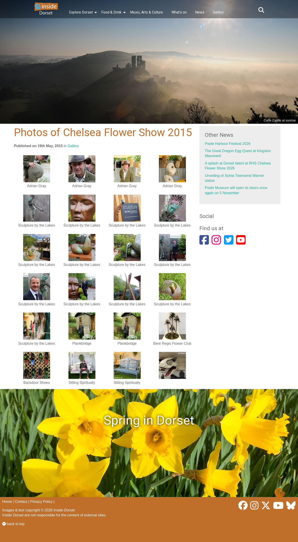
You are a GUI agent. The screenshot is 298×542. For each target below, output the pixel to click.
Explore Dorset (81, 12)
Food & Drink (111, 12)
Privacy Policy (41, 502)
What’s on (179, 12)
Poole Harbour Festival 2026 (228, 144)
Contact (21, 502)
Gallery (218, 12)
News (199, 12)
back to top (13, 524)
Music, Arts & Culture (146, 12)
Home (7, 502)
